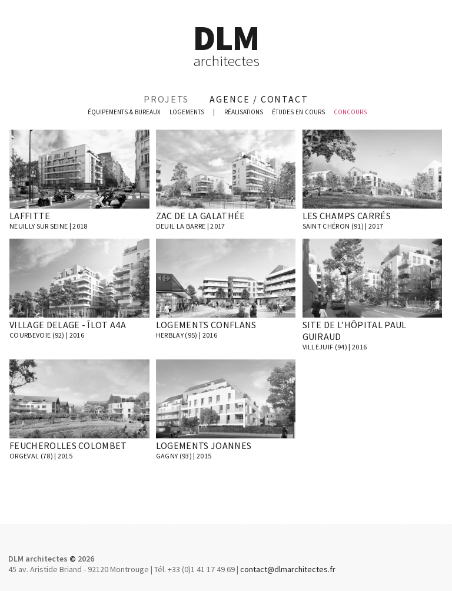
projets (166, 99)
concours (350, 112)
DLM (226, 44)
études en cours (298, 112)
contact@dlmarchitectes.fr (287, 569)
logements (187, 112)
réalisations (243, 112)
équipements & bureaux (124, 112)
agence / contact (259, 99)
